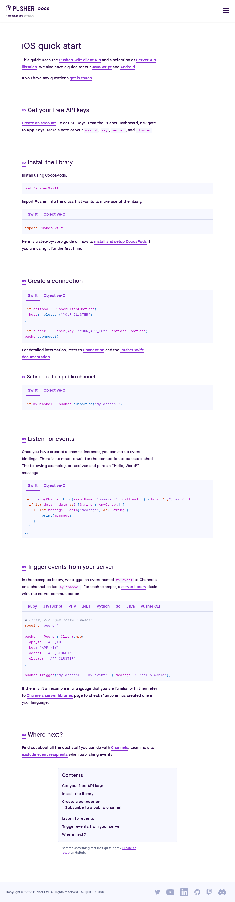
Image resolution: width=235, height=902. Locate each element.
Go (118, 606)
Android (127, 67)
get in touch (81, 78)
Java (130, 606)
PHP (72, 606)
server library (134, 587)
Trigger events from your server (91, 827)
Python (103, 606)
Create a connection (81, 802)
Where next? (74, 835)
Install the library (78, 794)
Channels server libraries (50, 696)
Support (87, 891)
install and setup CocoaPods (120, 242)
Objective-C (54, 214)
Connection (93, 350)
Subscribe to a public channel (93, 808)
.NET (86, 606)
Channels (119, 748)
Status (99, 891)
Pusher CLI (150, 606)
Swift (33, 214)
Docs (43, 8)
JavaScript (102, 67)
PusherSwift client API (80, 60)
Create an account (39, 123)
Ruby (32, 606)
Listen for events (78, 819)
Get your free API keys (82, 786)
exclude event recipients (45, 755)
